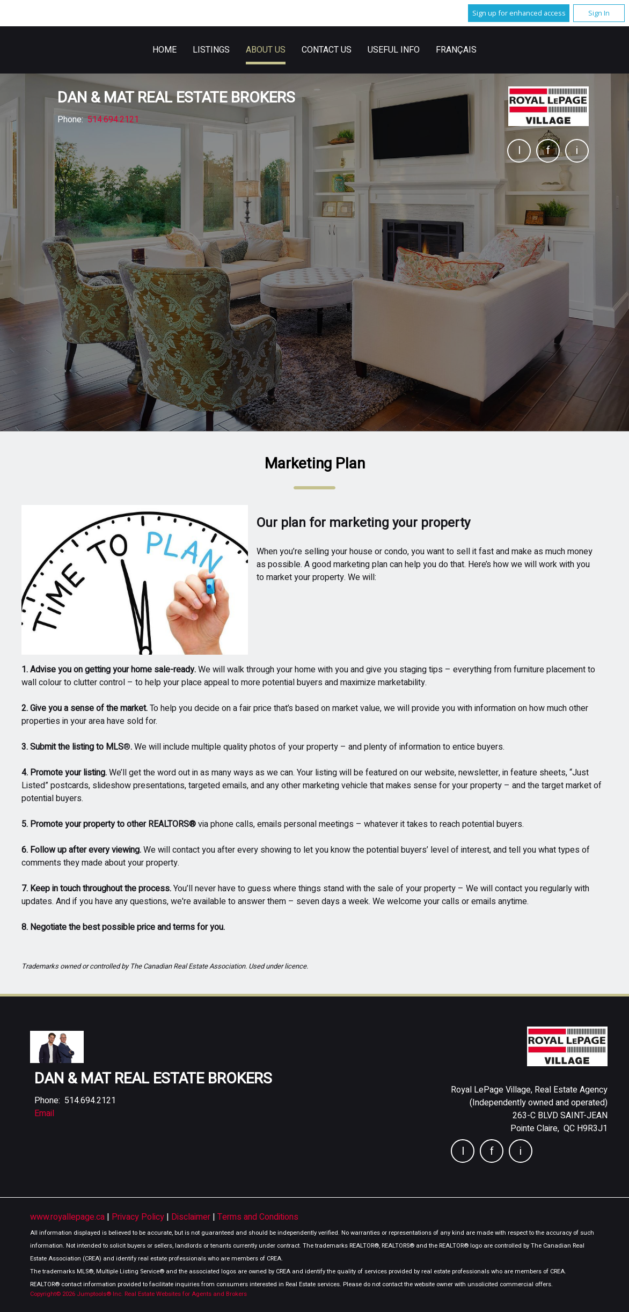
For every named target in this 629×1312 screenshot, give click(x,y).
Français (456, 49)
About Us (266, 49)
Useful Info (394, 49)
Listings (211, 49)
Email (44, 1113)
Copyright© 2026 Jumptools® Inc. (76, 1294)
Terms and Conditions (257, 1217)
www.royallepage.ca (67, 1217)
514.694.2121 (113, 119)
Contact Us (327, 49)
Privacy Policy (139, 1217)
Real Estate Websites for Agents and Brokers (186, 1294)
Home (164, 49)
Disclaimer (192, 1217)
